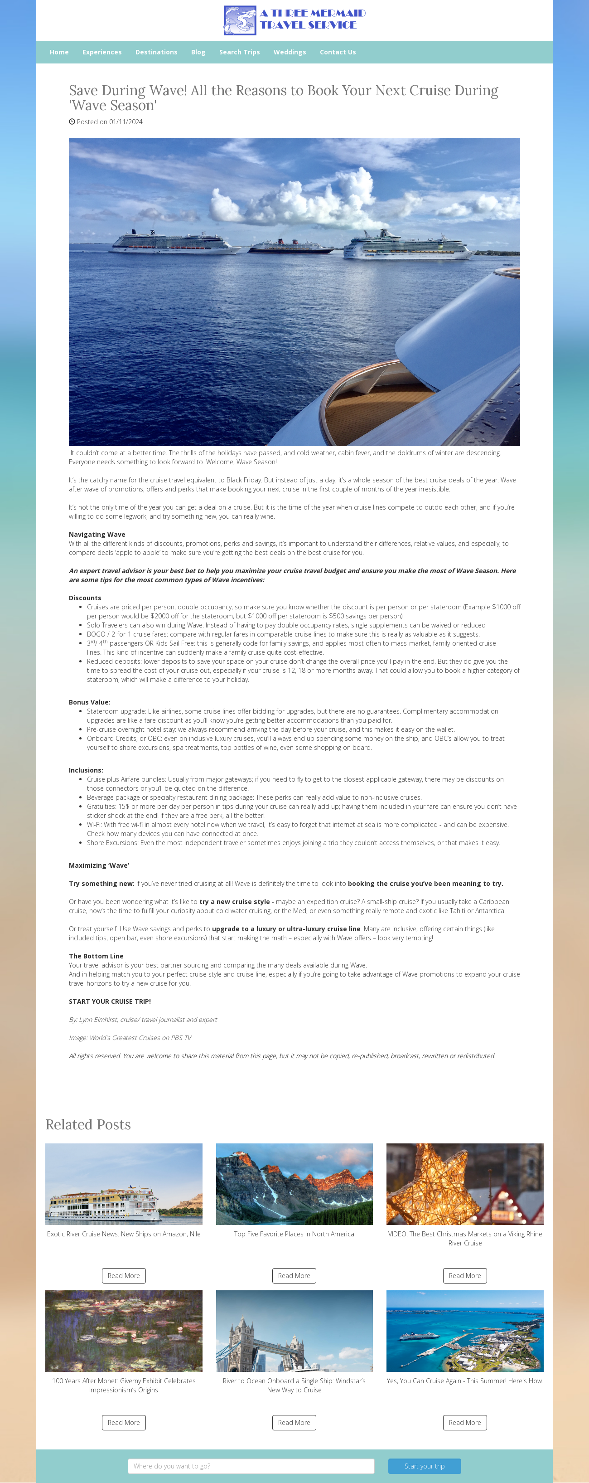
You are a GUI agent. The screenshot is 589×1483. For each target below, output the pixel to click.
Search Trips (239, 52)
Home (59, 52)
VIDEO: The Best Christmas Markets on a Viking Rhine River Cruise (465, 1195)
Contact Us (338, 52)
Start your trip (425, 1466)
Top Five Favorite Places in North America (294, 1190)
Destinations (156, 52)
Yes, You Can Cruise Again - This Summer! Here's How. (465, 1337)
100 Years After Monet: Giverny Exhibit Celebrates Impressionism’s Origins (124, 1342)
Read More (124, 1275)
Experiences (102, 52)
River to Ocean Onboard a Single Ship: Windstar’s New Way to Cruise (294, 1342)
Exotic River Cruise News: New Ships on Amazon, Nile (124, 1190)
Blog (198, 52)
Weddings (290, 52)
